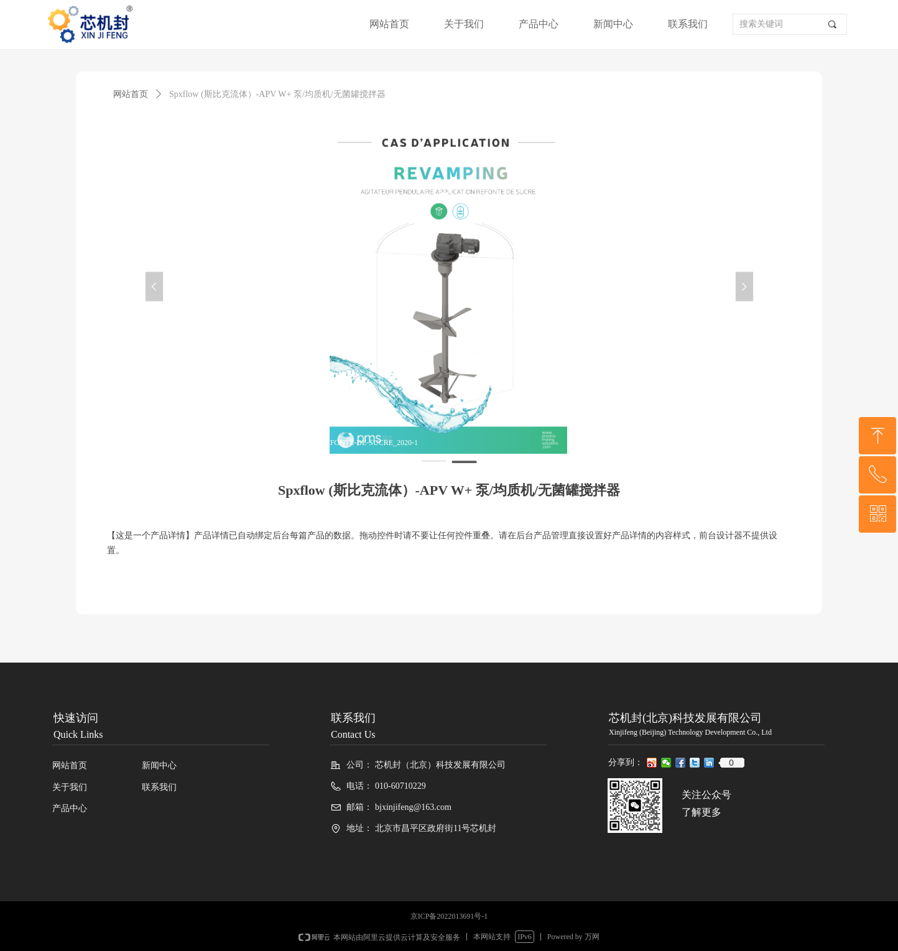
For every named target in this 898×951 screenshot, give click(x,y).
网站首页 (130, 94)
